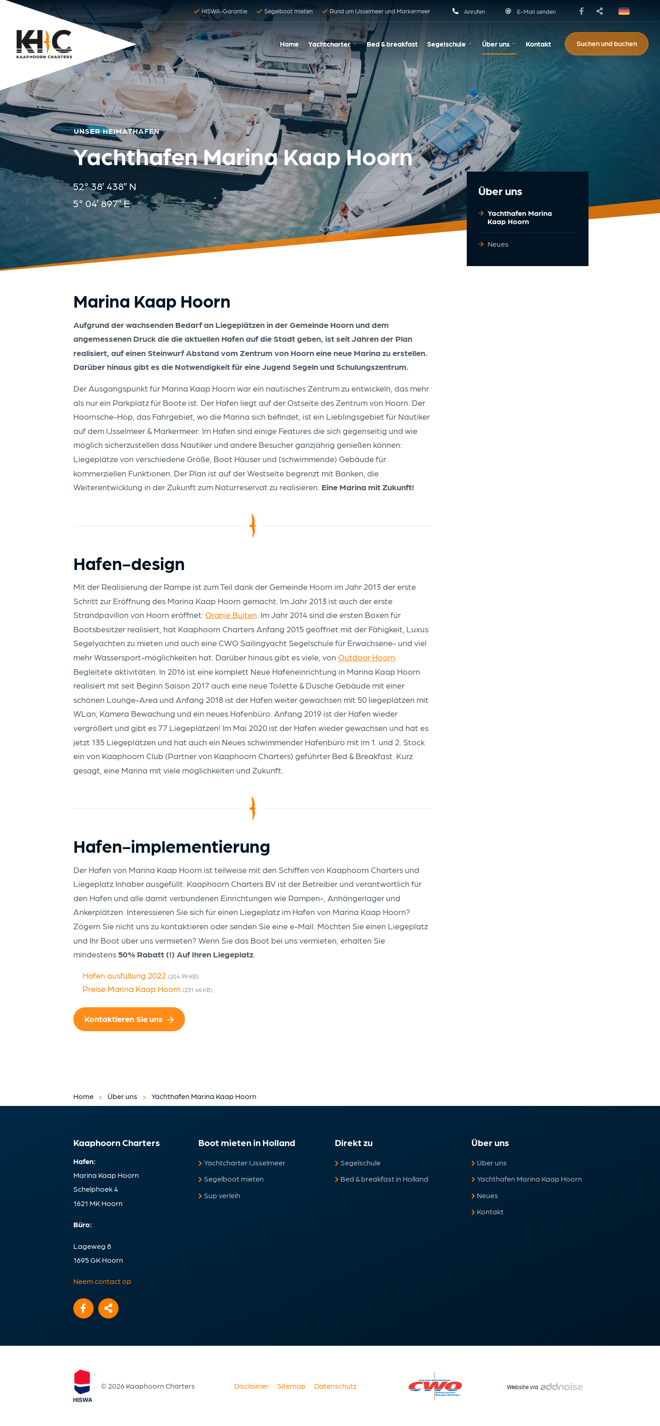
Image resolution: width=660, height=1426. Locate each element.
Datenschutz (335, 1385)
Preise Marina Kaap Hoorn (148, 988)
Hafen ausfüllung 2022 (141, 975)
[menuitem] (289, 44)
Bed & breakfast (392, 44)
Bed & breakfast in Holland (381, 1178)
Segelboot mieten (231, 1178)
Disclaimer (251, 1385)
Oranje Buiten (231, 614)
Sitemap (291, 1385)
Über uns (496, 44)
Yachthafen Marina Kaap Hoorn (520, 217)
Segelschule (446, 44)
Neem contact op (102, 1281)
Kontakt (538, 44)
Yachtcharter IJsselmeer (241, 1162)
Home (289, 44)
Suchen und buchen (607, 43)
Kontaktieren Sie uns (129, 1018)
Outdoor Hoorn (366, 657)
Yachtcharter (329, 44)
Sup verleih (219, 1195)
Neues (498, 243)
